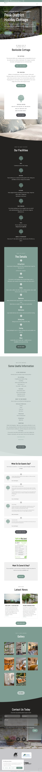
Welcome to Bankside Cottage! (29, 605)
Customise (6, 767)
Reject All (13, 767)
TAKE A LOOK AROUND (21, 65)
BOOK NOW (8, 32)
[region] (13, 765)
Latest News (16, 607)
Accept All (19, 767)
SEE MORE (21, 692)
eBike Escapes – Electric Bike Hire (11, 605)
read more (7, 615)
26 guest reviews (22, 544)
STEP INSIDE (17, 32)
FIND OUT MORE (21, 85)
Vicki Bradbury (8, 607)
